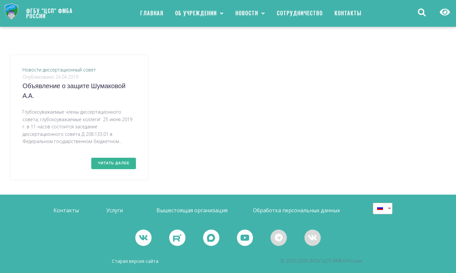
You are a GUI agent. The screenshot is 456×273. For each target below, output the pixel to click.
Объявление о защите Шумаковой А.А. (73, 91)
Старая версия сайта (135, 261)
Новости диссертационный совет (59, 70)
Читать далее (113, 163)
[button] (66, 210)
